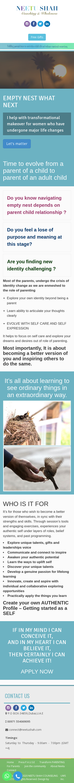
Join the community (35, 766)
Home (10, 762)
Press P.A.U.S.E (27, 762)
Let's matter (16, 143)
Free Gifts (37, 37)
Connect (11, 770)
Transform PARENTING (52, 762)
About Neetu (58, 766)
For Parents (13, 766)
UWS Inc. (63, 777)
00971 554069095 (18, 721)
